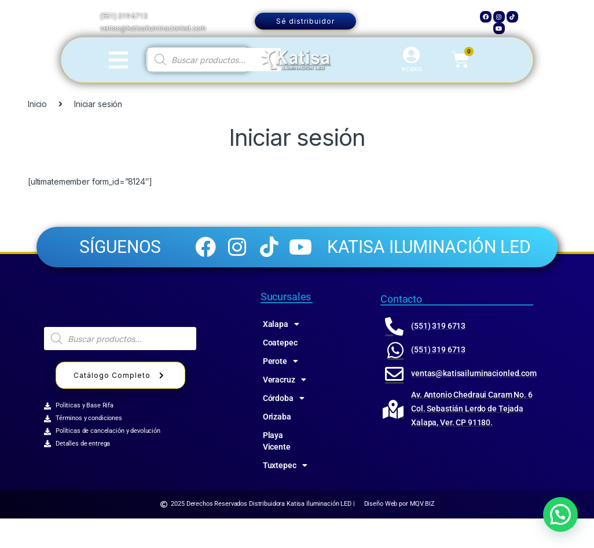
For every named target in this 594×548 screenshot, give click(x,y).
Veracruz (284, 409)
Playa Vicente (277, 470)
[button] (560, 514)
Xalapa (281, 353)
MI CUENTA (411, 68)
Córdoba (284, 427)
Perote (280, 390)
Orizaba (277, 446)
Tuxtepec (285, 495)
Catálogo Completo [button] (120, 404)
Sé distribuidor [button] (305, 21)
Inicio (37, 104)
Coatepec (280, 372)
